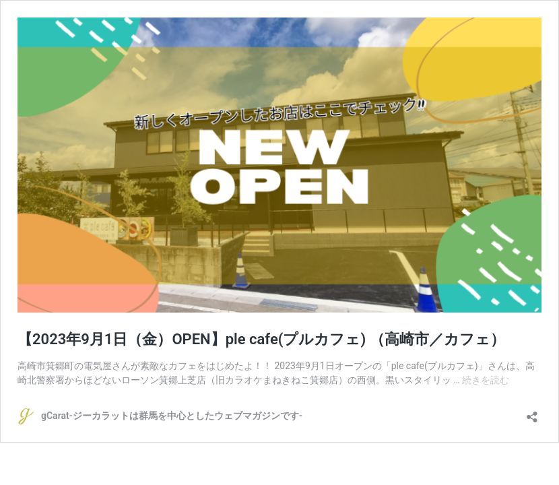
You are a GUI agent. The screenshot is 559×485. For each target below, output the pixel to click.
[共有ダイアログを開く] (532, 412)
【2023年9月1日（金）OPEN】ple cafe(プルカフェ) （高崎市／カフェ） (261, 339)
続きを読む (485, 380)
